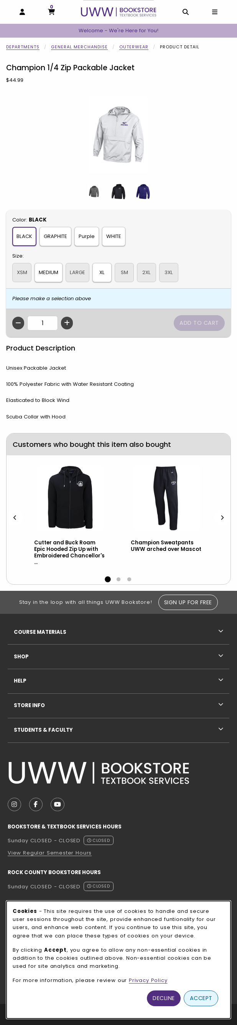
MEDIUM (48, 272)
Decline (164, 998)
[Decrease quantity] (18, 323)
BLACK (24, 236)
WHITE (113, 236)
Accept (201, 998)
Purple (87, 236)
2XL (146, 272)
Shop (21, 656)
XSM (22, 272)
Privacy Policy (148, 980)
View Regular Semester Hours (50, 852)
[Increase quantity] (67, 323)
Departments (23, 47)
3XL (169, 272)
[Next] (222, 517)
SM (124, 272)
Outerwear (133, 47)
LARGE (77, 272)
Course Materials (40, 632)
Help (20, 680)
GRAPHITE (55, 236)
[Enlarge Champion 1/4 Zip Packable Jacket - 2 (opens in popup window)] (118, 191)
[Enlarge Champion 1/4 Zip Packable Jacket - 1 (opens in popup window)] (94, 191)
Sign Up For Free (188, 602)
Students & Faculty (43, 730)
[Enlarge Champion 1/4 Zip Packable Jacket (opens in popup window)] (118, 134)
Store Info (29, 705)
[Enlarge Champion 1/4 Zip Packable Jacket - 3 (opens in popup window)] (143, 191)
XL (102, 272)
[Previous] (15, 517)
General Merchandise (79, 47)
